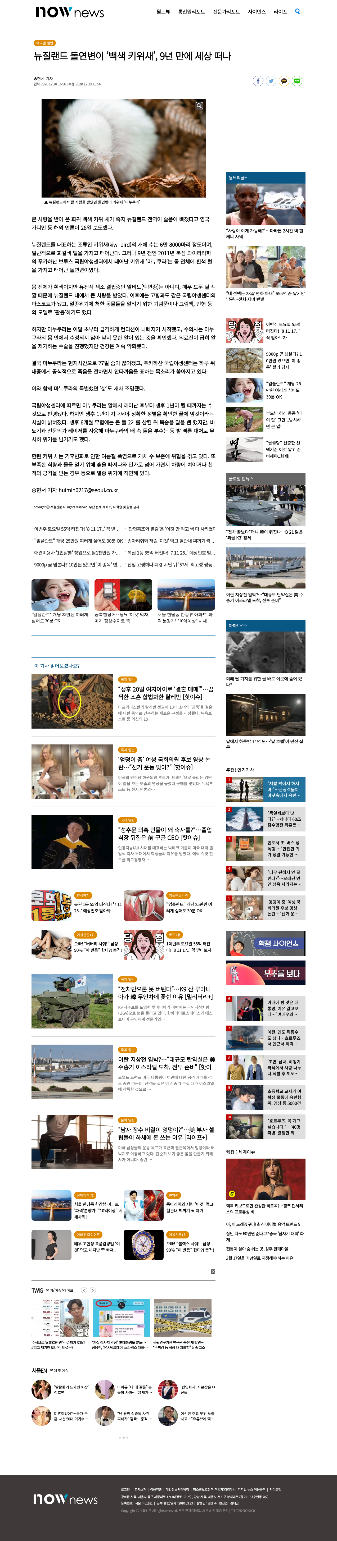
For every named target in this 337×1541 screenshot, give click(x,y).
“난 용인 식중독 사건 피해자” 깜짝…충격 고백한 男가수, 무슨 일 (134, 1419)
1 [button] (120, 1438)
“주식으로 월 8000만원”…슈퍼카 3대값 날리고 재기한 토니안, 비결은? (119, 1345)
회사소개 (140, 1489)
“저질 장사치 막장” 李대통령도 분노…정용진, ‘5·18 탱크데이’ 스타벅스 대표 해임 (180, 1347)
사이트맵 (275, 1489)
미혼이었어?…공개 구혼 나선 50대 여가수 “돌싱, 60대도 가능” (70, 1419)
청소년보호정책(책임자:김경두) (213, 1489)
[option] (58, 1326)
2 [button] (124, 1438)
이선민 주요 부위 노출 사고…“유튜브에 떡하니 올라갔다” (197, 1419)
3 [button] (127, 1438)
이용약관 (156, 1489)
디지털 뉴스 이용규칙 (252, 1489)
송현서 (39, 78)
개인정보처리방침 (177, 1489)
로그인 (125, 1489)
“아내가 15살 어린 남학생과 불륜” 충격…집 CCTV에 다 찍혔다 (55, 1345)
